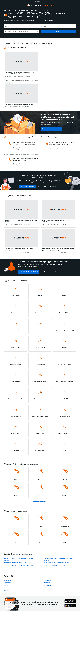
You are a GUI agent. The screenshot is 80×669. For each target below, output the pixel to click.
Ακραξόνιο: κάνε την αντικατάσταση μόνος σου (15, 562)
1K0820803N (47, 588)
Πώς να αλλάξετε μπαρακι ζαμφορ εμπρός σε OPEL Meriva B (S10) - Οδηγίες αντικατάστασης (24, 143)
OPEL (40, 10)
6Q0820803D (7, 580)
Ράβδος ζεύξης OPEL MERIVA (52, 129)
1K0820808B (7, 582)
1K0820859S (47, 580)
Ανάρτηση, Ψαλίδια (23, 10)
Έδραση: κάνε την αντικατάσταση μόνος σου (55, 565)
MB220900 (47, 582)
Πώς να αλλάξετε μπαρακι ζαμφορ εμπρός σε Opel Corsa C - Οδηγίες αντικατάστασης (25, 159)
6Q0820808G (47, 585)
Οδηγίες (15, 10)
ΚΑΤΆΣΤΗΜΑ (37, 1)
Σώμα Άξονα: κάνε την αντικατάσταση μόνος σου (56, 562)
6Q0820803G (7, 590)
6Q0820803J (7, 585)
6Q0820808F (7, 588)
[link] (21, 64)
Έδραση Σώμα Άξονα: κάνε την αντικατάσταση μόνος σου (18, 565)
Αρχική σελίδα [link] (7, 10)
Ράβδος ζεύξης (33, 10)
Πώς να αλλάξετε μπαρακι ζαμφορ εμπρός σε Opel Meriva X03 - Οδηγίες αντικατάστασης (61, 143)
